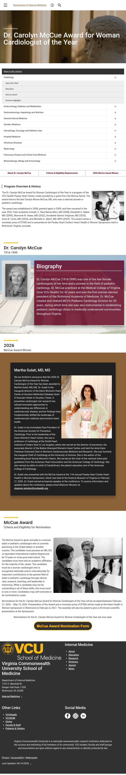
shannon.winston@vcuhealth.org (31, 489)
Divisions (73, 663)
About (72, 652)
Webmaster (32, 759)
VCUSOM (10, 719)
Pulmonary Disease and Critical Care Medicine (25, 155)
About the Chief (12, 83)
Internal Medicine (11, 697)
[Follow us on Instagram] (75, 717)
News (71, 670)
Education (10, 89)
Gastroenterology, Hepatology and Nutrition (24, 112)
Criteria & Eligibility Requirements (61, 173)
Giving (9, 722)
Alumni (72, 666)
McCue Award (11, 95)
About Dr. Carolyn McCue (19, 173)
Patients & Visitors (15, 729)
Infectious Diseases (13, 143)
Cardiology (9, 77)
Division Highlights (13, 100)
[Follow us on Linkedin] (83, 717)
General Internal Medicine (15, 118)
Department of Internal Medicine (29, 5)
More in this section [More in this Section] (13, 71)
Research (73, 659)
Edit (31, 764)
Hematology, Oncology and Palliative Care (23, 131)
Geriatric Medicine (12, 124)
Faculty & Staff (13, 726)
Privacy (5, 759)
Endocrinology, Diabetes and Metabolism (22, 106)
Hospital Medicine (12, 137)
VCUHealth (11, 715)
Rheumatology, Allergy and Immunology (22, 161)
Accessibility (17, 759)
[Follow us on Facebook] (67, 717)
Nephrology (9, 149)
